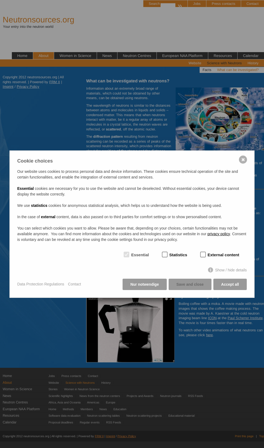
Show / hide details (231, 270)
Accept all (230, 284)
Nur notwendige (144, 284)
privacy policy (218, 234)
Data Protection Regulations (40, 284)
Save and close (190, 284)
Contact (74, 284)
